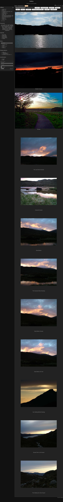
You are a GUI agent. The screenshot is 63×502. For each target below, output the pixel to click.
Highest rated (4, 35)
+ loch (22, 9)
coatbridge (11, 25)
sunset (26, 5)
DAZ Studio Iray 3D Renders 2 (7, 16)
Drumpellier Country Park (6, 11)
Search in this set (21, 7)
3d (6, 24)
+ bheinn (57, 7)
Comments (4, 46)
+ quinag (47, 9)
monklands (6, 26)
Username (2, 62)
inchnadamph (10, 27)
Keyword (20, 5)
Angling (3, 9)
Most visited (4, 34)
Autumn (3, 19)
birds (11, 26)
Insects (3, 13)
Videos (3, 14)
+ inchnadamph (44, 7)
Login (3, 59)
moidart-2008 (5, 53)
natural (6, 27)
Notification (4, 47)
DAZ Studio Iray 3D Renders (6, 15)
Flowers (3, 10)
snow (9, 26)
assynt (3, 27)
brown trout (10, 29)
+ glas (17, 9)
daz (2, 24)
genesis (11, 24)
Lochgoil (3, 12)
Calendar (3, 38)
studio (9, 24)
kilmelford (4, 28)
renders (4, 24)
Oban (3, 17)
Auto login (3, 67)
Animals (3, 18)
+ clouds (52, 7)
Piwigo (62, 497)
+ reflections (53, 9)
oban (7, 28)
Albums (2, 7)
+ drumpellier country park (37, 9)
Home (16, 5)
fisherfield (10, 28)
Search (3, 45)
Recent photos (4, 36)
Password (2, 64)
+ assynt (37, 7)
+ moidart (28, 9)
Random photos (4, 37)
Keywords (3, 44)
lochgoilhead (7, 30)
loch (2, 26)
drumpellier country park (5, 25)
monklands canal (5, 29)
